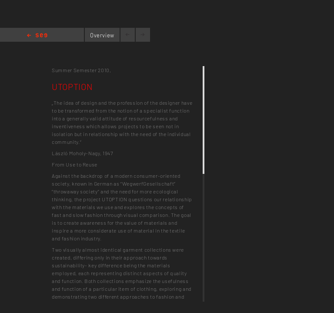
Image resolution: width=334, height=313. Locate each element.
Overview (102, 35)
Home (37, 36)
